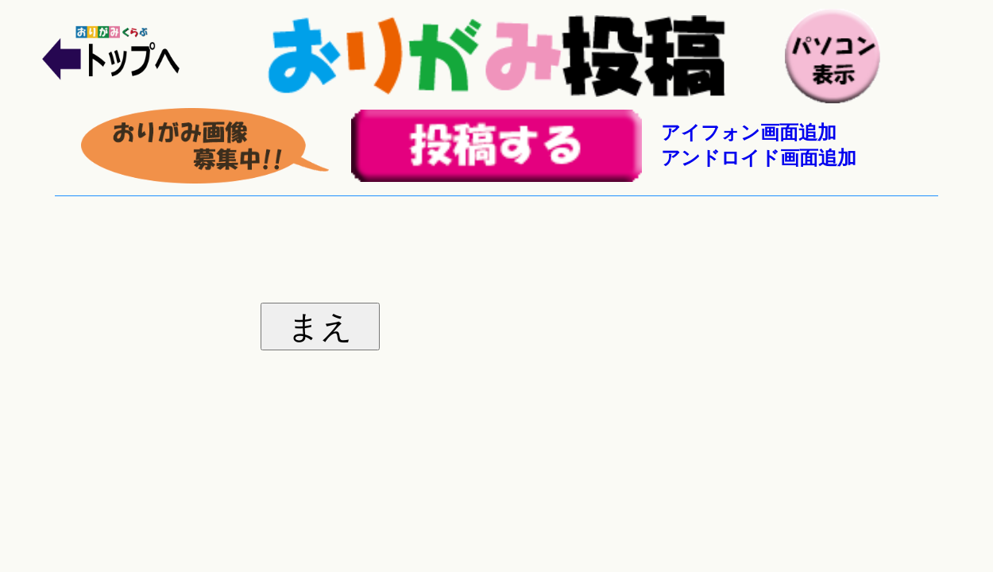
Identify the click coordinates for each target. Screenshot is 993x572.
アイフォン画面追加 (749, 132)
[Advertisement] (496, 241)
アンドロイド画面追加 (758, 158)
